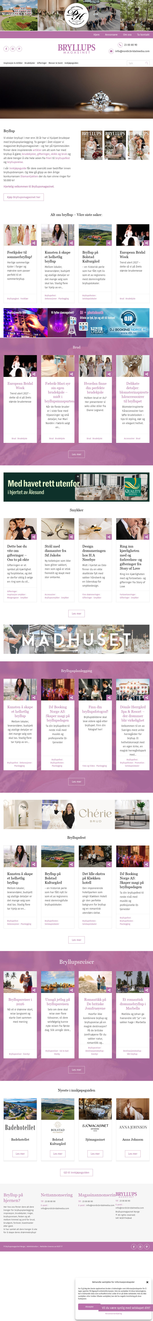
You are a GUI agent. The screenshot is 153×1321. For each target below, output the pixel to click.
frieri (49, 158)
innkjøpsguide (17, 168)
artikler (37, 150)
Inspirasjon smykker (16, 595)
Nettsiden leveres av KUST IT (51, 1247)
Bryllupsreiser (15, 1054)
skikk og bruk (59, 154)
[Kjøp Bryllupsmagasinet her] (24, 197)
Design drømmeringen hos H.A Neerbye (94, 553)
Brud (122, 299)
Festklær (24, 299)
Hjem (96, 34)
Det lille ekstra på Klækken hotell (93, 878)
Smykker (24, 598)
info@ (89, 1205)
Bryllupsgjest (13, 299)
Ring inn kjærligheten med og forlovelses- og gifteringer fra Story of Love (131, 557)
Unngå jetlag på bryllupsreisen (57, 1001)
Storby (57, 1054)
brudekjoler (29, 154)
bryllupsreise (15, 162)
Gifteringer (12, 592)
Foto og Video (89, 766)
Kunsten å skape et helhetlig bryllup (57, 256)
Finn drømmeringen (91, 595)
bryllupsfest (62, 158)
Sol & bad (64, 1051)
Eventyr (26, 1054)
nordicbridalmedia (101, 1205)
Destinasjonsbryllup (94, 1051)
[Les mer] (76, 454)
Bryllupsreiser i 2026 (20, 1001)
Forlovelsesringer (127, 595)
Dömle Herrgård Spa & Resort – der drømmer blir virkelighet (133, 713)
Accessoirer (129, 439)
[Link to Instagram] (12, 49)
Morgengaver (13, 598)
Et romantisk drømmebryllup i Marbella (133, 1004)
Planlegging (63, 299)
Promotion (139, 763)
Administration (32, 1247)
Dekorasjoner (51, 299)
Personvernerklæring (113, 1314)
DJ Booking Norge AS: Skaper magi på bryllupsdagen (58, 713)
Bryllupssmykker (52, 598)
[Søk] (138, 63)
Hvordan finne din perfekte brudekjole (95, 387)
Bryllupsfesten (89, 296)
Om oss (127, 34)
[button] (147, 1282)
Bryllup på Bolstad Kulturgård (90, 256)
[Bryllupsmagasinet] (76, 48)
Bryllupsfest (50, 296)
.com (112, 1205)
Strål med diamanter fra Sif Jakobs (55, 550)
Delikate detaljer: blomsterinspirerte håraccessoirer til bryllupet (134, 392)
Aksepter (89, 1306)
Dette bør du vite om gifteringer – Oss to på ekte (18, 553)
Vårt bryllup (132, 1054)
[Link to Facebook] (6, 49)
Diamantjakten (29, 176)
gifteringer (43, 154)
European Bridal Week (20, 385)
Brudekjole (130, 299)
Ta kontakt (143, 34)
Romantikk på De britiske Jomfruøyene (95, 1004)
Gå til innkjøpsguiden (76, 1172)
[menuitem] (96, 34)
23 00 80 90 (130, 45)
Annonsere (111, 34)
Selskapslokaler (89, 299)
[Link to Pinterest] (19, 49)
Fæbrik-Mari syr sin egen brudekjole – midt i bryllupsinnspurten (59, 392)
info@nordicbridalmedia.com (132, 51)
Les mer (20, 1153)
